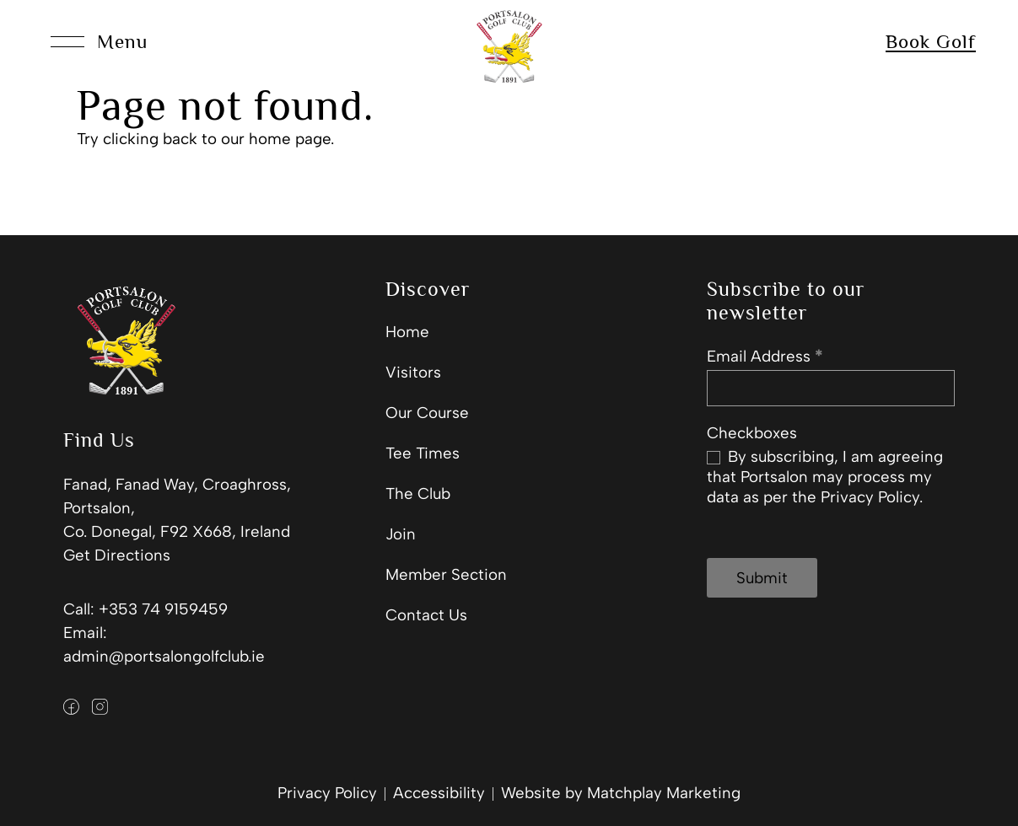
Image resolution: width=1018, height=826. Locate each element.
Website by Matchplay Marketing (621, 792)
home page (290, 138)
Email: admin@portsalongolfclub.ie (164, 644)
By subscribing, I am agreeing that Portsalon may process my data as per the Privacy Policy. (825, 477)
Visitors (413, 372)
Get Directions (116, 555)
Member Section (446, 574)
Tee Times (422, 453)
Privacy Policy (327, 792)
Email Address (764, 356)
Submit (762, 577)
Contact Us (426, 615)
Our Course (427, 412)
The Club (417, 493)
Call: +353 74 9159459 (145, 609)
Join (400, 534)
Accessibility (439, 792)
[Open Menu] (99, 42)
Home (407, 331)
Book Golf (931, 41)
